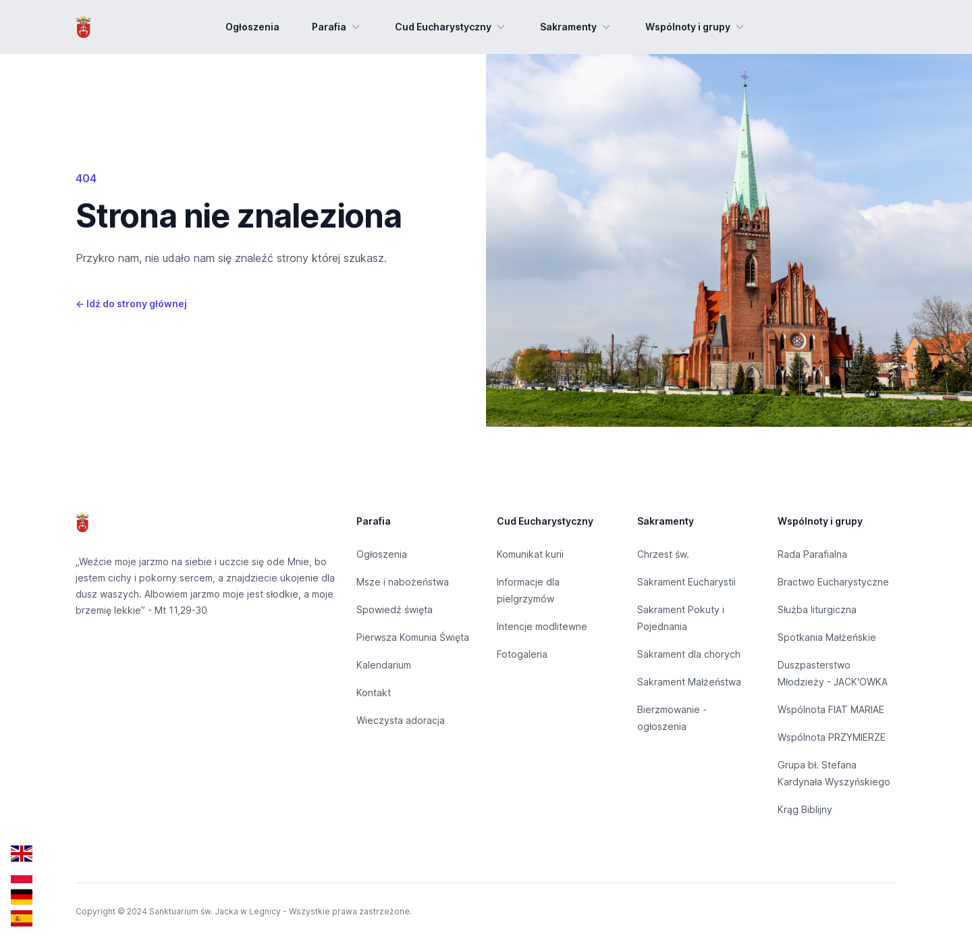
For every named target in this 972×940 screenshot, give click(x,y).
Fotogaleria (522, 654)
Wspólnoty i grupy (696, 27)
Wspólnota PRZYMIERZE (832, 737)
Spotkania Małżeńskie (827, 637)
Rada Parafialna (812, 554)
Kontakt (373, 692)
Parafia (337, 27)
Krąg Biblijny (805, 809)
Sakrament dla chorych (688, 654)
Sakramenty (576, 27)
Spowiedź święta (394, 609)
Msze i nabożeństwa (402, 582)
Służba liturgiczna (817, 609)
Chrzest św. (663, 554)
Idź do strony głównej (131, 303)
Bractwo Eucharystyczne (833, 582)
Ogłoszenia (252, 26)
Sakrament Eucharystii (686, 582)
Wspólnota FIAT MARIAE (831, 709)
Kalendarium (383, 665)
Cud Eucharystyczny (451, 27)
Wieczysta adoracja (400, 720)
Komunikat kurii (530, 554)
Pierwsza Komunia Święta (412, 637)
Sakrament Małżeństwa (689, 681)
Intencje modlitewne (542, 626)
